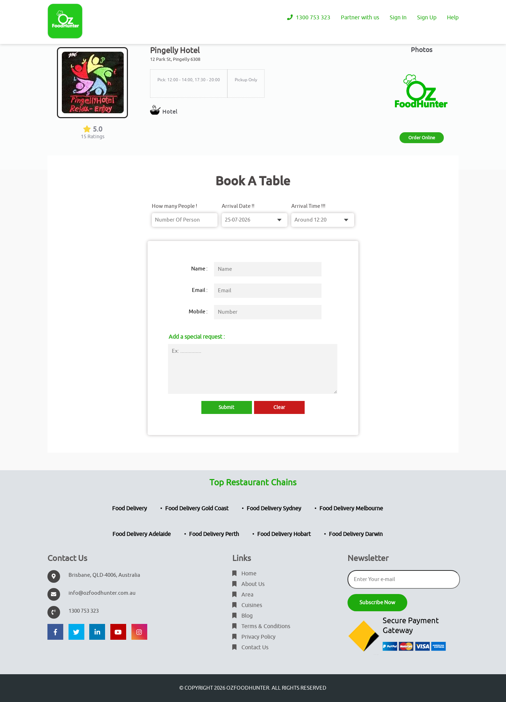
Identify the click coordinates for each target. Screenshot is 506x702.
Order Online (421, 138)
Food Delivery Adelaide (141, 534)
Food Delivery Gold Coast (196, 508)
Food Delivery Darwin (356, 534)
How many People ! (174, 206)
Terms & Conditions (261, 626)
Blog (242, 615)
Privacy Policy (253, 636)
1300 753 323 (308, 17)
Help (453, 17)
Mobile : (198, 311)
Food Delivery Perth (214, 534)
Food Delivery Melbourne (351, 508)
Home (244, 573)
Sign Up (426, 17)
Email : (200, 290)
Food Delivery (129, 508)
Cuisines (247, 605)
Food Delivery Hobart (284, 534)
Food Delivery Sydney (274, 508)
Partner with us (360, 17)
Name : (199, 269)
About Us (248, 584)
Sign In (398, 17)
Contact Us (250, 647)
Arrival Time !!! (308, 206)
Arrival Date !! (238, 206)
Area (242, 594)
